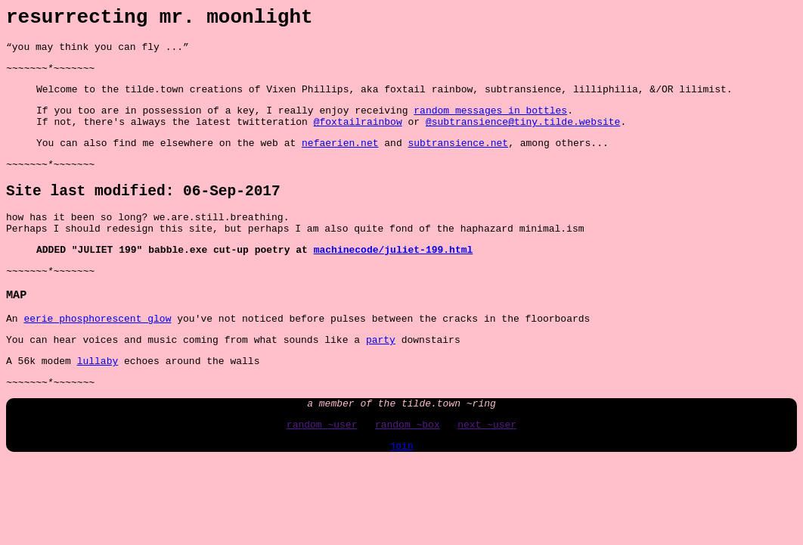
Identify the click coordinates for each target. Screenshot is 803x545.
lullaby (98, 402)
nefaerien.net (340, 160)
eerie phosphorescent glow (97, 355)
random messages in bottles (490, 123)
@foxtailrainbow (358, 137)
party (380, 378)
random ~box (407, 472)
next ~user (486, 472)
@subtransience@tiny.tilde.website (523, 137)
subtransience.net (458, 160)
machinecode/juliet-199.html (393, 280)
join (401, 496)
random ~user (322, 472)
